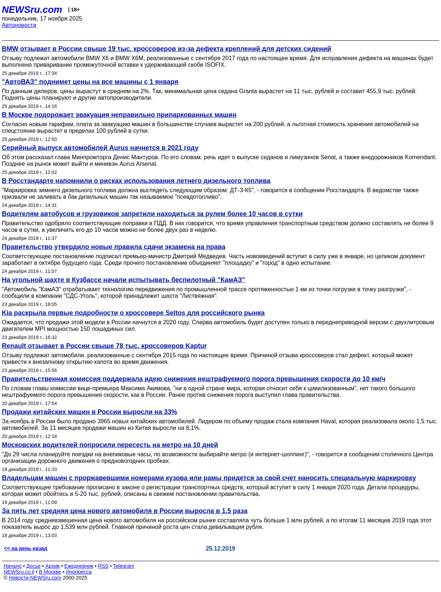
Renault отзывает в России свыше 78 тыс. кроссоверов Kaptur (104, 346)
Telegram (124, 566)
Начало (13, 566)
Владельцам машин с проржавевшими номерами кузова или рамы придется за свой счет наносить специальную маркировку (209, 478)
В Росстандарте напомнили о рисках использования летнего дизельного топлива (136, 180)
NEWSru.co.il (19, 572)
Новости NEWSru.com (35, 578)
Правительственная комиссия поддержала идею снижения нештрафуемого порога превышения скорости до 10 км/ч (193, 379)
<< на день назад (25, 548)
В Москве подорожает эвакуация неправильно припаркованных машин (119, 114)
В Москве (50, 572)
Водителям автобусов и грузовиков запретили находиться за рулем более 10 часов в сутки (152, 214)
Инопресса (79, 572)
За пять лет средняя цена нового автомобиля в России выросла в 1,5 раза (124, 511)
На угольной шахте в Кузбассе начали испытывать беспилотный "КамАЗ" (123, 280)
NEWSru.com (32, 9)
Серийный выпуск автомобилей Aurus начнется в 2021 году (100, 147)
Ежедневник (79, 566)
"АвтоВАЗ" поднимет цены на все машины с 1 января (90, 81)
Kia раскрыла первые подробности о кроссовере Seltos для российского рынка (133, 313)
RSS (103, 566)
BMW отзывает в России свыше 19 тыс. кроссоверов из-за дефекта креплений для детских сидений (166, 48)
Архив (52, 566)
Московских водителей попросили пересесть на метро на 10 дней (110, 445)
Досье (33, 566)
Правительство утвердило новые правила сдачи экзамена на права (113, 247)
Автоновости (19, 25)
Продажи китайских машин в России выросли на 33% (89, 412)
